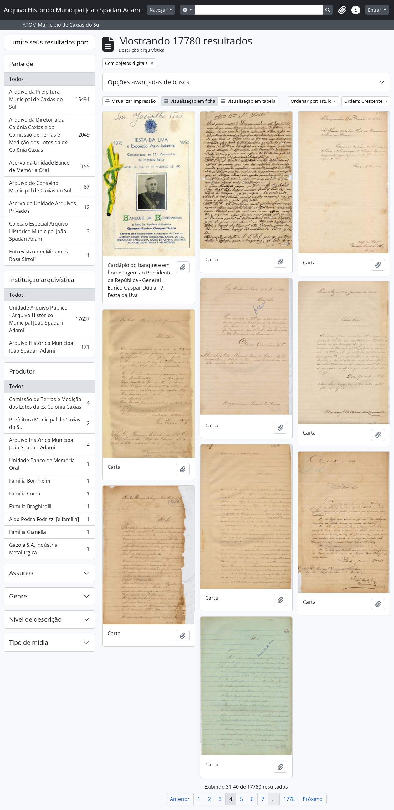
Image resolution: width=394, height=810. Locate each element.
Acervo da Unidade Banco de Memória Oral (49, 166)
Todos (16, 79)
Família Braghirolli (49, 508)
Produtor (22, 371)
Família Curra (49, 495)
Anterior (180, 799)
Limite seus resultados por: (49, 42)
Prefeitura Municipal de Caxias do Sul (49, 423)
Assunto (21, 573)
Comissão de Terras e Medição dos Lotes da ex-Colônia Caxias (49, 403)
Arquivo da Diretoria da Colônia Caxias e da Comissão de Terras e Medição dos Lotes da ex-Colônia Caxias (49, 134)
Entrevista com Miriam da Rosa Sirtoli (49, 255)
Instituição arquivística (41, 279)
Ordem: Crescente (364, 101)
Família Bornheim (49, 482)
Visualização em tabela (248, 101)
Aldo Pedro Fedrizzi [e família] (49, 520)
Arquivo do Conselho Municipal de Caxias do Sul (49, 187)
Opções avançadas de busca (149, 82)
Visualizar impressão (130, 101)
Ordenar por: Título (312, 101)
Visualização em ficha (189, 101)
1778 (289, 799)
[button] (342, 10)
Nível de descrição (35, 619)
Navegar (159, 10)
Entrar (375, 10)
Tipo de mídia (28, 642)
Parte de (21, 64)
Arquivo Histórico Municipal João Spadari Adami (49, 347)
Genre (18, 596)
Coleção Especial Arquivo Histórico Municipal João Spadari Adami (49, 231)
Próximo (313, 799)
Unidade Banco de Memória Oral (49, 464)
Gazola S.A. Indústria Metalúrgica (49, 548)
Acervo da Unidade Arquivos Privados (49, 207)
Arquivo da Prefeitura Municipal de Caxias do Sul (49, 99)
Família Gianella (49, 533)
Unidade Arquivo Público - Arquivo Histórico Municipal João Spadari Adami (49, 319)
